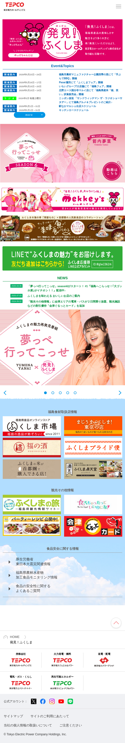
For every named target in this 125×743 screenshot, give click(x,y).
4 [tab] (70, 392)
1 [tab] (47, 392)
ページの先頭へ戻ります (116, 623)
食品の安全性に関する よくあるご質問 (33, 588)
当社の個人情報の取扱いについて (28, 725)
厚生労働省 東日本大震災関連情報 (33, 561)
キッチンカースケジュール (74, 110)
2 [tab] (55, 392)
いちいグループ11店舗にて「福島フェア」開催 (85, 86)
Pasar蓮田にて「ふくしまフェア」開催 (81, 82)
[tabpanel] (62, 347)
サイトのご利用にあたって (49, 716)
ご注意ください (70, 725)
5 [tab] (77, 392)
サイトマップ (13, 716)
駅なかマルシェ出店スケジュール (77, 106)
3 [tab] (62, 392)
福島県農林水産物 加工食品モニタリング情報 (36, 575)
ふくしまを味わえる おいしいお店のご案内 (53, 295)
